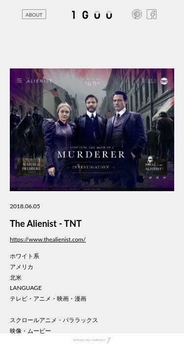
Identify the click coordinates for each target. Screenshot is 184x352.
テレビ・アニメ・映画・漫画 (48, 298)
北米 (16, 277)
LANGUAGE (26, 287)
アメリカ (21, 266)
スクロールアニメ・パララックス (54, 320)
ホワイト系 (24, 256)
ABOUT (34, 15)
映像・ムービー (30, 330)
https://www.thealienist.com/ (48, 239)
